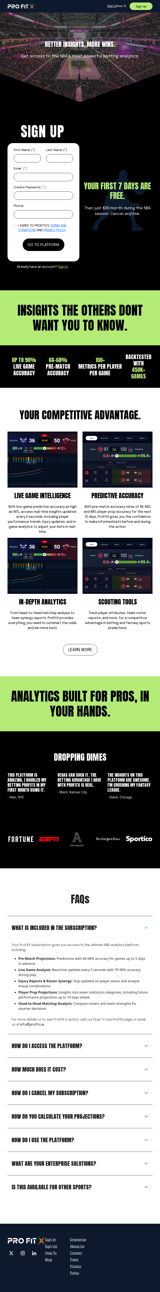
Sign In (63, 267)
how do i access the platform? (47, 1046)
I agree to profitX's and (42, 228)
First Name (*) (24, 150)
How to (121, 6)
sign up (141, 6)
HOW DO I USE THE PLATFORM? (43, 1140)
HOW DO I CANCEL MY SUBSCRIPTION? (50, 1093)
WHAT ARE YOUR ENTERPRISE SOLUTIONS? (54, 1163)
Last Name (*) (56, 150)
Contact (76, 1253)
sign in (111, 6)
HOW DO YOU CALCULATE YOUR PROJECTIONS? (58, 1116)
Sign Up (51, 1246)
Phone (19, 206)
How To (50, 1253)
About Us (77, 1246)
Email (20, 168)
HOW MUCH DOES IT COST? (39, 1069)
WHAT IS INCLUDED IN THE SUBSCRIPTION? (54, 928)
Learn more (80, 650)
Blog (48, 1259)
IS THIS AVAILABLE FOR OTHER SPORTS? (51, 1187)
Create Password (30, 187)
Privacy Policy (55, 230)
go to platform (43, 244)
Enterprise (78, 1239)
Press (74, 1259)
